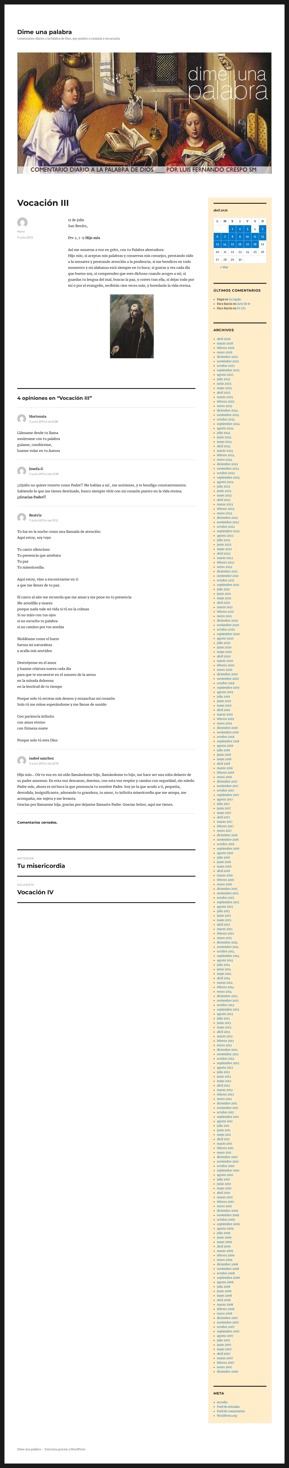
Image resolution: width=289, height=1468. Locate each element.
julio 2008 (223, 1287)
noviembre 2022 (228, 522)
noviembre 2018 (228, 732)
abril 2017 (223, 817)
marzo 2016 (225, 875)
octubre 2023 (226, 473)
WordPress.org (227, 1416)
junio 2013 (224, 1023)
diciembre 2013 (227, 996)
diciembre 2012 (227, 1050)
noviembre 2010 (228, 1161)
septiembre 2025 (228, 370)
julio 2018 (223, 750)
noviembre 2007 (228, 1322)
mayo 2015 (224, 920)
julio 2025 (223, 379)
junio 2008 (224, 1291)
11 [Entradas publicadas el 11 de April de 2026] (255, 236)
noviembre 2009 (228, 1215)
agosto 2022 (225, 536)
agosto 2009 (225, 1228)
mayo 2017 (224, 813)
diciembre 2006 (227, 1371)
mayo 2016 (224, 866)
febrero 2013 (225, 1041)
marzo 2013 (224, 1036)
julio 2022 (223, 540)
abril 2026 (224, 339)
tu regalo (235, 299)
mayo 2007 (224, 1349)
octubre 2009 (226, 1219)
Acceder (222, 1402)
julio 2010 (223, 1179)
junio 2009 (224, 1237)
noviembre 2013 (227, 1000)
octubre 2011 (225, 1112)
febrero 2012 (225, 1094)
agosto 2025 (225, 375)
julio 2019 (223, 696)
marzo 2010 (225, 1197)
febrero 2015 (225, 933)
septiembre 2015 (228, 902)
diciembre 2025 (227, 357)
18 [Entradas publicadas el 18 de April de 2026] (254, 244)
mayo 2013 (224, 1027)
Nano (21, 231)
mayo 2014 (224, 974)
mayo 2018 (224, 759)
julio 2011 (223, 1126)
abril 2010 (223, 1193)
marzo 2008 (225, 1304)
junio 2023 (224, 491)
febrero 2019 (225, 719)
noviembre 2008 (228, 1269)
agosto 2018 (225, 746)
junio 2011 (224, 1130)
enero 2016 (224, 884)
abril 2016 (223, 871)
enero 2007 (224, 1367)
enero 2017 (224, 831)
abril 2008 (224, 1300)
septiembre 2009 (228, 1224)
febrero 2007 (225, 1363)
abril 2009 (224, 1246)
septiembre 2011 (228, 1117)
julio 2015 (223, 911)
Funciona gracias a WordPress (65, 1449)
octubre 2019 (226, 683)
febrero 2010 (225, 1202)
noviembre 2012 (228, 1054)
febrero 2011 (225, 1148)
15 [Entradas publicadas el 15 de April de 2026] (232, 244)
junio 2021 (224, 594)
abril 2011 (223, 1139)
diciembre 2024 (227, 410)
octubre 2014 (225, 951)
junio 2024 (224, 437)
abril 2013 (223, 1032)
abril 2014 (223, 978)
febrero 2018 (225, 772)
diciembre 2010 (227, 1157)
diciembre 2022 (227, 518)
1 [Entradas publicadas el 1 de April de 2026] (232, 229)
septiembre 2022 (228, 531)
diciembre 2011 (227, 1103)
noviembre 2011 (227, 1108)
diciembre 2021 (227, 571)
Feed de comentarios (231, 1411)
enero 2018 (224, 777)
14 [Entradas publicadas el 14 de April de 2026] (224, 244)
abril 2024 (224, 446)
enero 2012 (224, 1099)
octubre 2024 (226, 419)
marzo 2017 (225, 822)
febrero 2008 (225, 1309)
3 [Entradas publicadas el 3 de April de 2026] (247, 229)
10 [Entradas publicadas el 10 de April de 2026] (247, 236)
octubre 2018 (225, 737)
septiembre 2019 (228, 688)
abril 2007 (224, 1354)
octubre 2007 (226, 1327)
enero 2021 (224, 616)
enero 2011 (224, 1152)
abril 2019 (223, 710)
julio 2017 (223, 804)
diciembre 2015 (227, 889)
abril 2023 (223, 500)
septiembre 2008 (228, 1278)
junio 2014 (224, 969)
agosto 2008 (225, 1282)
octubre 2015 (225, 898)
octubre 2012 (225, 1059)
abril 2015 (223, 924)
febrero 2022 (225, 562)
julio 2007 (223, 1340)
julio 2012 (223, 1072)
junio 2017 (224, 808)
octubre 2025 (226, 366)
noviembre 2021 (228, 576)
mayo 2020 (224, 652)
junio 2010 (224, 1184)
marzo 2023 (225, 504)
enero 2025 (224, 406)
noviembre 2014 (228, 947)
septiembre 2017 (228, 795)
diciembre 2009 (227, 1211)
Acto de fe (243, 304)
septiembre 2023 (228, 477)
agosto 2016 (225, 853)
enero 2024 (224, 460)
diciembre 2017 (227, 781)
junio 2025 (224, 384)
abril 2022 (224, 553)
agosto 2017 (225, 799)
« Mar (224, 267)
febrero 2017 (225, 826)
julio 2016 (223, 857)
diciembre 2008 (227, 1264)
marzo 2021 (225, 607)
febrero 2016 (225, 880)
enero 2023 (224, 513)
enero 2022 (224, 567)
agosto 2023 (225, 482)
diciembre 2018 (227, 728)
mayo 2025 (224, 388)
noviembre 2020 (228, 625)
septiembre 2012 (228, 1063)
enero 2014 (224, 991)
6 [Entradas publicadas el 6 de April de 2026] (217, 236)
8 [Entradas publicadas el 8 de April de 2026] (232, 236)
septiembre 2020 (228, 634)
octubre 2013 (225, 1005)
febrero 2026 (226, 348)
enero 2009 (224, 1260)
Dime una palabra (44, 32)
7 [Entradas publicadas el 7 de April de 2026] (225, 236)
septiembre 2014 (228, 956)
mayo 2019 (224, 705)
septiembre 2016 (228, 848)
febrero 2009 (226, 1255)
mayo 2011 (224, 1135)
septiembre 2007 (228, 1331)
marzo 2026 (225, 343)
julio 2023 (223, 486)
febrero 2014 (225, 987)
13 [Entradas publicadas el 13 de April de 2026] (217, 244)
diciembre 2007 (227, 1318)
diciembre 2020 (227, 620)
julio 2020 (223, 643)
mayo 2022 (224, 549)
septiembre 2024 (228, 424)
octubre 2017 (225, 790)
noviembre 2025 (228, 361)
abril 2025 (224, 392)
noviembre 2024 (228, 415)
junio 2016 (224, 862)
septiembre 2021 (228, 585)
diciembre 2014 (227, 942)
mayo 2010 (224, 1188)
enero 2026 (224, 352)
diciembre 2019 (227, 674)
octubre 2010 (225, 1166)
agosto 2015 (225, 907)
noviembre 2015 (228, 893)
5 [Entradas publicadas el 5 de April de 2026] (262, 229)
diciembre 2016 (227, 835)
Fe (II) (241, 308)
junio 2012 (224, 1076)
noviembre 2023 (228, 468)
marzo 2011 (224, 1143)
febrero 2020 (225, 665)
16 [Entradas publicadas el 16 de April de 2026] (240, 244)
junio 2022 (224, 544)
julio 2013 (223, 1018)
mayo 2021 (224, 598)
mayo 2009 (224, 1242)
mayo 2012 (224, 1081)
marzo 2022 (225, 558)
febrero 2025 (225, 401)
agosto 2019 (225, 692)
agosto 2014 (225, 960)
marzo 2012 (225, 1090)
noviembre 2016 (228, 840)
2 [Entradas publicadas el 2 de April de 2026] (240, 229)
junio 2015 (224, 916)
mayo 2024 (224, 442)
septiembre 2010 (228, 1170)
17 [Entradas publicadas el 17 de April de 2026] (247, 244)
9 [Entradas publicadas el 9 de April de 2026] (240, 236)
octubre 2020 (226, 629)
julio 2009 (224, 1233)
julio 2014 (223, 965)
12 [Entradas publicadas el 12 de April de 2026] (262, 236)
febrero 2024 (225, 455)
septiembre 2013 (228, 1009)
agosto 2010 (225, 1175)
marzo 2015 (225, 929)
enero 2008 (224, 1313)
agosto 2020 (225, 638)
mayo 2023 (224, 495)
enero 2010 (224, 1206)
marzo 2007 (225, 1358)
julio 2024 (223, 433)
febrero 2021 (225, 612)
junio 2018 (224, 755)
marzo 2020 (225, 661)
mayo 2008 (224, 1295)
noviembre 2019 (228, 679)
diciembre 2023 (227, 464)
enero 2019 (224, 723)
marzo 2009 (225, 1251)
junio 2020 (224, 647)
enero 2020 (224, 670)
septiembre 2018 (228, 741)
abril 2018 (223, 764)
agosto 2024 (225, 428)
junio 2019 (224, 701)
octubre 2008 (226, 1273)
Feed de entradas (228, 1407)
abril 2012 (223, 1085)
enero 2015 (224, 938)
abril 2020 (224, 656)
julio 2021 (223, 589)
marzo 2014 (225, 983)
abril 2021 (223, 603)
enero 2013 (224, 1045)
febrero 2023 (225, 509)
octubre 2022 (226, 527)
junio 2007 (224, 1345)
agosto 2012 (225, 1067)
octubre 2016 (226, 844)
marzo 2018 (225, 768)
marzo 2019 (225, 714)
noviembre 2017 (228, 786)
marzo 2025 (225, 397)
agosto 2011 (225, 1121)
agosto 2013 (225, 1014)
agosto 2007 (225, 1336)
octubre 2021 (225, 580)
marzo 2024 (225, 451)
